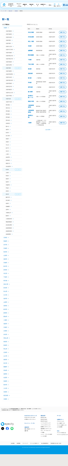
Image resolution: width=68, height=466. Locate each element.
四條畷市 (8, 206)
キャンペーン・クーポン (29, 423)
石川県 (5, 295)
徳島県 (5, 359)
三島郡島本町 (9, 218)
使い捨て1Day (43, 417)
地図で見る (62, 32)
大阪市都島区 (9, 31)
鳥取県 (5, 341)
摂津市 (7, 191)
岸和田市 (8, 123)
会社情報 (12, 443)
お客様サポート (60, 419)
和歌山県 (6, 338)
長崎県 (5, 381)
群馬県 (5, 269)
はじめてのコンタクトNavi (29, 417)
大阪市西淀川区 (9, 55)
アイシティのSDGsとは (61, 432)
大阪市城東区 (9, 71)
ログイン (59, 6)
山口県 (5, 356)
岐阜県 (5, 309)
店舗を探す (10, 10)
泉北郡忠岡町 (9, 225)
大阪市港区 (8, 43)
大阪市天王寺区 (9, 49)
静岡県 (5, 313)
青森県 (5, 241)
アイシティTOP (3, 10)
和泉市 (7, 175)
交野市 (7, 209)
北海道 (5, 237)
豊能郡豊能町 (9, 221)
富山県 (5, 291)
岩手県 (5, 244)
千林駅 (30, 59)
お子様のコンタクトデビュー (30, 419)
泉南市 (7, 203)
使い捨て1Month (44, 421)
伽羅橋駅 (30, 50)
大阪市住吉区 (9, 77)
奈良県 (5, 334)
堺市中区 (8, 108)
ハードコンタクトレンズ (45, 423)
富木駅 (30, 78)
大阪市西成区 (9, 83)
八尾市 (7, 154)
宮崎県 (5, 392)
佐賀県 (5, 377)
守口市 (7, 145)
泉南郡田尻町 (9, 231)
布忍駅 (30, 46)
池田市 (7, 129)
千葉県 (5, 277)
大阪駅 (30, 122)
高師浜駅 (30, 73)
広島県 (5, 352)
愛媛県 (5, 366)
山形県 (5, 255)
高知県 (5, 370)
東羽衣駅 (30, 87)
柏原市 (7, 181)
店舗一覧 (26, 430)
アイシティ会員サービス (61, 425)
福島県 (5, 259)
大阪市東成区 (9, 61)
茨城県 (5, 262)
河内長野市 (8, 166)
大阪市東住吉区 (9, 80)
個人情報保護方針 (44, 443)
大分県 (5, 388)
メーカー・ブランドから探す (46, 434)
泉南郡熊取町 (9, 228)
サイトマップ (25, 443)
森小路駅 (30, 91)
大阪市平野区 (9, 95)
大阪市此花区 (9, 37)
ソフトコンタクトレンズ (45, 424)
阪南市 (7, 215)
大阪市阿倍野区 (9, 74)
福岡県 (5, 374)
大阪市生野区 (9, 65)
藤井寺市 (8, 197)
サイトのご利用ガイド (34, 443)
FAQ (55, 6)
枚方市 (7, 148)
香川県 (5, 363)
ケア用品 (42, 432)
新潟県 (5, 287)
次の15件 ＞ (48, 129)
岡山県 (5, 348)
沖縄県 (5, 399)
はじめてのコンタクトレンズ (30, 415)
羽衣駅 (30, 82)
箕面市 (7, 178)
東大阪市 (8, 200)
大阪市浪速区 (9, 52)
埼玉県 (5, 273)
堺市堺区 (8, 105)
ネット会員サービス (61, 423)
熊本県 (5, 384)
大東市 (7, 172)
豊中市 (7, 126)
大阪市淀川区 (9, 86)
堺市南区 (8, 117)
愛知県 (5, 316)
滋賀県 (5, 323)
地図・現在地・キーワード (29, 429)
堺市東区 (8, 111)
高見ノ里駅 (31, 41)
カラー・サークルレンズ (45, 430)
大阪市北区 (8, 98)
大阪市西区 (8, 40)
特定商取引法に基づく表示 (56, 443)
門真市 (7, 188)
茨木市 (7, 151)
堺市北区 (8, 120)
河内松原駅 (31, 37)
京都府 (5, 327)
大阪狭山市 (8, 212)
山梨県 (5, 302)
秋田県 (5, 251)
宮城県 (5, 248)
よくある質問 (59, 426)
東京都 (5, 280)
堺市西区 (8, 114)
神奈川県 (6, 284)
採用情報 (18, 443)
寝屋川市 (8, 163)
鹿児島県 (6, 395)
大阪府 (5, 27)
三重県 (5, 320)
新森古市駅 (31, 101)
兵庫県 (5, 330)
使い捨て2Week (44, 419)
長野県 (5, 305)
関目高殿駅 (31, 55)
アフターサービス (60, 421)
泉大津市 (8, 135)
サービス (59, 415)
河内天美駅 (31, 32)
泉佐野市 (8, 157)
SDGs (58, 431)
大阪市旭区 (8, 68)
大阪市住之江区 (9, 92)
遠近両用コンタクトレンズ (46, 428)
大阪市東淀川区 (9, 58)
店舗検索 (16, 10)
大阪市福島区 (9, 34)
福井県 (5, 298)
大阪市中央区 (9, 101)
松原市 (7, 169)
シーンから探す (44, 436)
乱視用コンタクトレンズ (45, 426)
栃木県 (5, 266)
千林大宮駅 (31, 64)
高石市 (7, 194)
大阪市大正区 (9, 46)
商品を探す (43, 415)
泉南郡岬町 (8, 234)
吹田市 (7, 132)
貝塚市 (7, 141)
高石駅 (30, 69)
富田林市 (8, 160)
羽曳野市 (8, 185)
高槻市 (7, 138)
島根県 (5, 345)
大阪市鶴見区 (9, 89)
